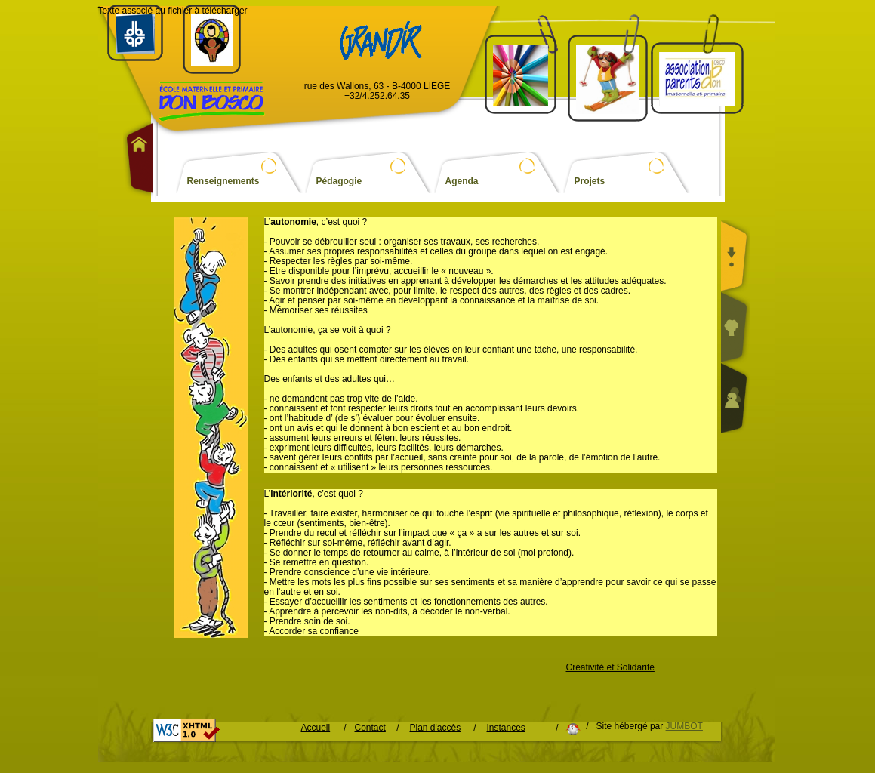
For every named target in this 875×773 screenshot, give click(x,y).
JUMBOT (684, 726)
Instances (506, 728)
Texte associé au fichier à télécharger (173, 11)
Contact (370, 728)
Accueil (316, 728)
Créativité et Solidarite (610, 668)
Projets (590, 181)
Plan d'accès (435, 728)
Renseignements (223, 181)
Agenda (462, 181)
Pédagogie (339, 181)
